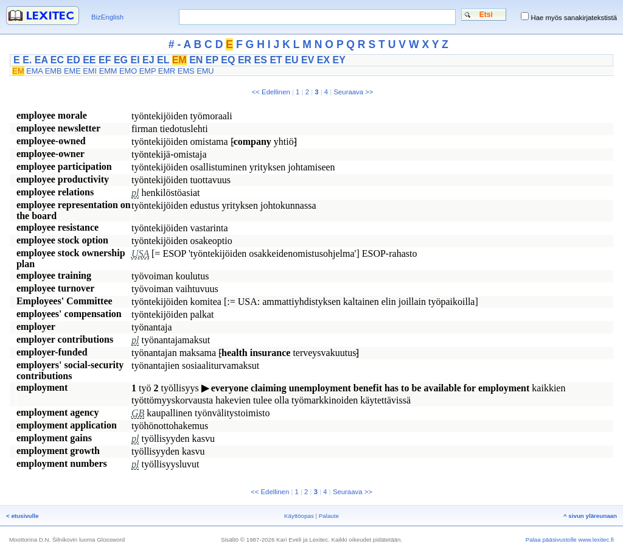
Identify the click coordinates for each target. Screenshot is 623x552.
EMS (186, 70)
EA (41, 60)
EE (89, 60)
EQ (228, 60)
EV (307, 60)
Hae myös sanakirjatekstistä (574, 17)
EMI (90, 70)
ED (73, 60)
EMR (166, 70)
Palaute (329, 515)
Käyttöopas (299, 515)
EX (323, 60)
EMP (147, 70)
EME (72, 70)
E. (27, 60)
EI (134, 60)
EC (57, 60)
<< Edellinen (271, 92)
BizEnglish (107, 17)
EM (179, 60)
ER (244, 60)
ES (260, 60)
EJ (148, 60)
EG (121, 60)
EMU (205, 70)
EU (291, 60)
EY (339, 60)
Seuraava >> (353, 92)
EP (212, 60)
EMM (108, 70)
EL (163, 60)
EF (105, 60)
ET (276, 60)
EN (196, 60)
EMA (34, 70)
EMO (128, 70)
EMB (53, 70)
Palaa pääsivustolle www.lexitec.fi (570, 539)
